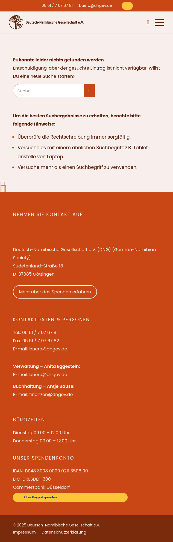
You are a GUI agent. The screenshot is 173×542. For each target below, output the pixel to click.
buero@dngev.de (95, 5)
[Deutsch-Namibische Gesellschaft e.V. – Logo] (46, 22)
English (124, 22)
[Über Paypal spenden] (127, 6)
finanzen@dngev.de (51, 394)
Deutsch (137, 22)
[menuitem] (57, 5)
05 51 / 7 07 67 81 (57, 5)
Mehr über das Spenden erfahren (55, 292)
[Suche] (146, 22)
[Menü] (156, 22)
